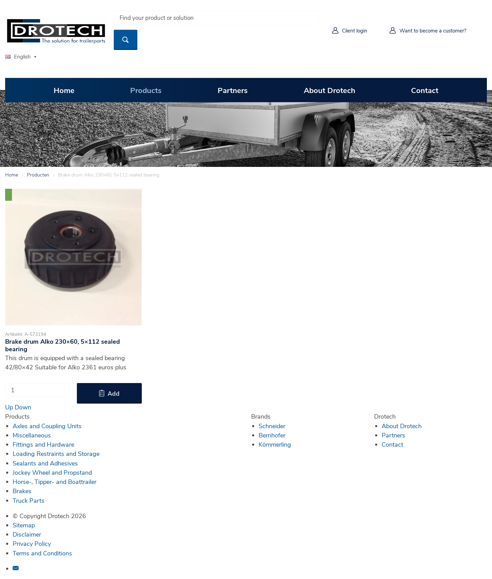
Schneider (272, 426)
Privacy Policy (32, 543)
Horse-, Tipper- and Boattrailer (54, 481)
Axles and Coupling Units (47, 426)
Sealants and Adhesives (45, 463)
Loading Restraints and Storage (56, 453)
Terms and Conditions (42, 553)
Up (9, 407)
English (18, 56)
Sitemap (24, 525)
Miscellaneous (32, 435)
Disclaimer (27, 534)
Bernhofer (272, 435)
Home (64, 90)
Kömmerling (275, 444)
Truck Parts (28, 500)
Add (114, 393)
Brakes (22, 491)
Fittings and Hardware (43, 444)
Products (146, 90)
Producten (38, 174)
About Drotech (329, 90)
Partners (233, 90)
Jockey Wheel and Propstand (52, 472)
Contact (424, 90)
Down (23, 407)
